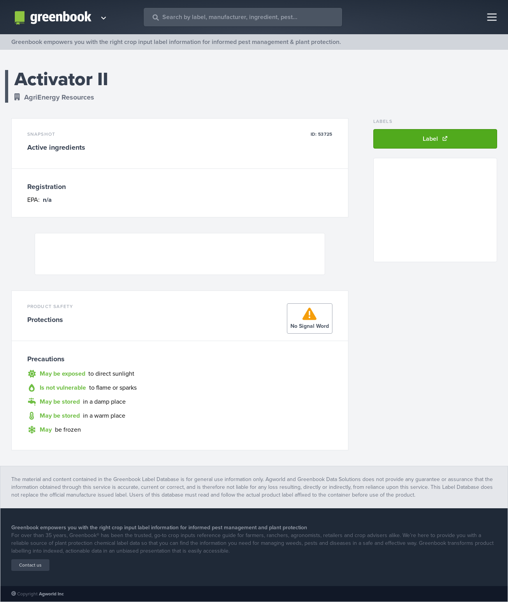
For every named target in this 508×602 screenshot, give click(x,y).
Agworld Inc (51, 594)
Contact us (30, 565)
